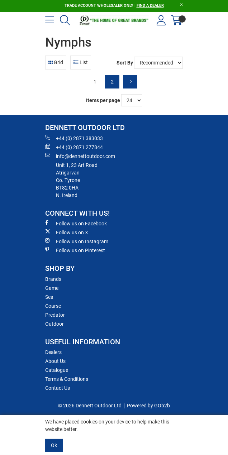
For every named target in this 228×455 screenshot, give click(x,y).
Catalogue (56, 370)
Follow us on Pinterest (75, 250)
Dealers (53, 352)
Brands (53, 279)
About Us (55, 361)
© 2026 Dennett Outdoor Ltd (90, 405)
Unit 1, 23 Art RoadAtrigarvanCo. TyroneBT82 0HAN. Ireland (77, 180)
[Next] (130, 81)
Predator (55, 315)
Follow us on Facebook (76, 223)
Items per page (103, 100)
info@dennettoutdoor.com (80, 156)
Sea (49, 297)
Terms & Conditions (66, 379)
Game (51, 288)
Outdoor (54, 324)
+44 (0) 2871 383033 (74, 138)
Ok (54, 445)
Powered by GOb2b (148, 405)
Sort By (125, 63)
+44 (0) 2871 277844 (74, 147)
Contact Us (57, 388)
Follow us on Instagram (76, 241)
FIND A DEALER (150, 5)
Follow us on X (66, 232)
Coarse (53, 306)
